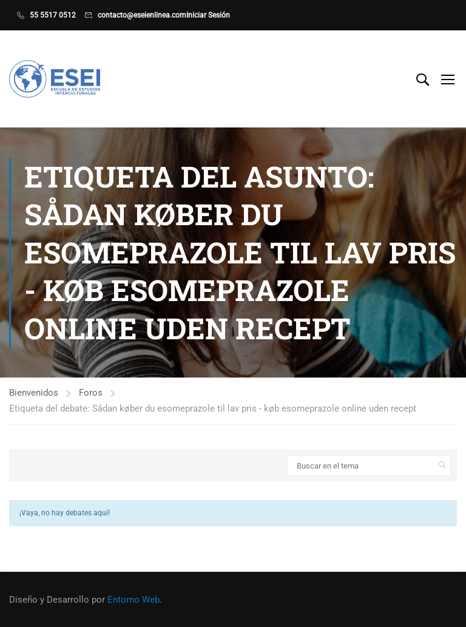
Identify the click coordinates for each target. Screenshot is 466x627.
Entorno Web (133, 599)
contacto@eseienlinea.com (142, 15)
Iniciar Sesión (208, 15)
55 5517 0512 (53, 15)
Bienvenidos (33, 392)
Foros (91, 392)
